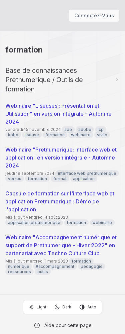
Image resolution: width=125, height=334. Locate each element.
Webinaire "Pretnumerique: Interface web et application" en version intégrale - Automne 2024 (61, 157)
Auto (87, 307)
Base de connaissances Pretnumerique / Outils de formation (44, 79)
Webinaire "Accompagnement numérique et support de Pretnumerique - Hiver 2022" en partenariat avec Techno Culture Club (61, 245)
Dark (62, 307)
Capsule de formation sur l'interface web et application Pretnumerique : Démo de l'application (59, 201)
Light (37, 307)
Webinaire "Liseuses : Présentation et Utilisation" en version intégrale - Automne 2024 (58, 113)
